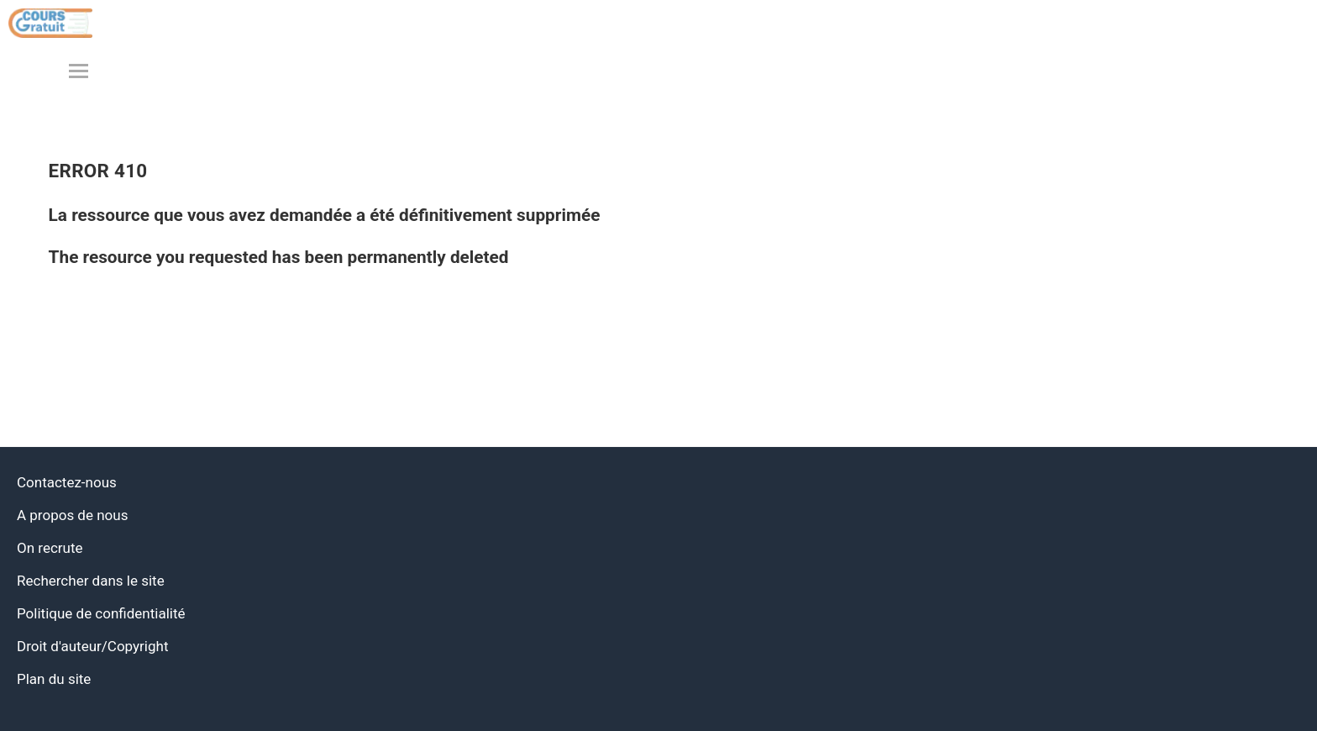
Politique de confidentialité (101, 613)
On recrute (50, 547)
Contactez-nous (67, 482)
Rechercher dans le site (91, 580)
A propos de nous (72, 515)
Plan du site (54, 679)
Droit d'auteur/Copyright (92, 646)
